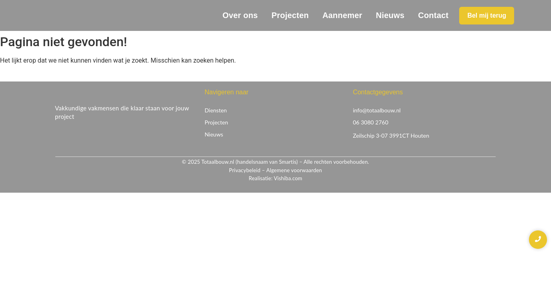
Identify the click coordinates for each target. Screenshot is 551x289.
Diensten (216, 110)
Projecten (290, 15)
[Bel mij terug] (486, 15)
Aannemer (342, 15)
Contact (433, 15)
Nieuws (390, 15)
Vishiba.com (288, 178)
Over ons (240, 15)
